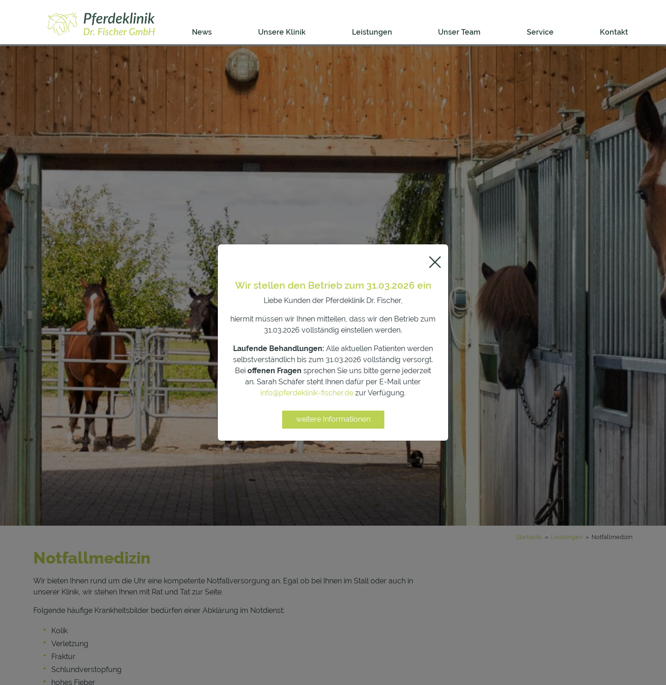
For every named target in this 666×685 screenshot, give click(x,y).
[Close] (435, 262)
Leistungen (372, 32)
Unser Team (459, 32)
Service (540, 32)
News (202, 32)
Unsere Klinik (282, 32)
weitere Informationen (333, 419)
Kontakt (614, 32)
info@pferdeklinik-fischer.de (306, 392)
